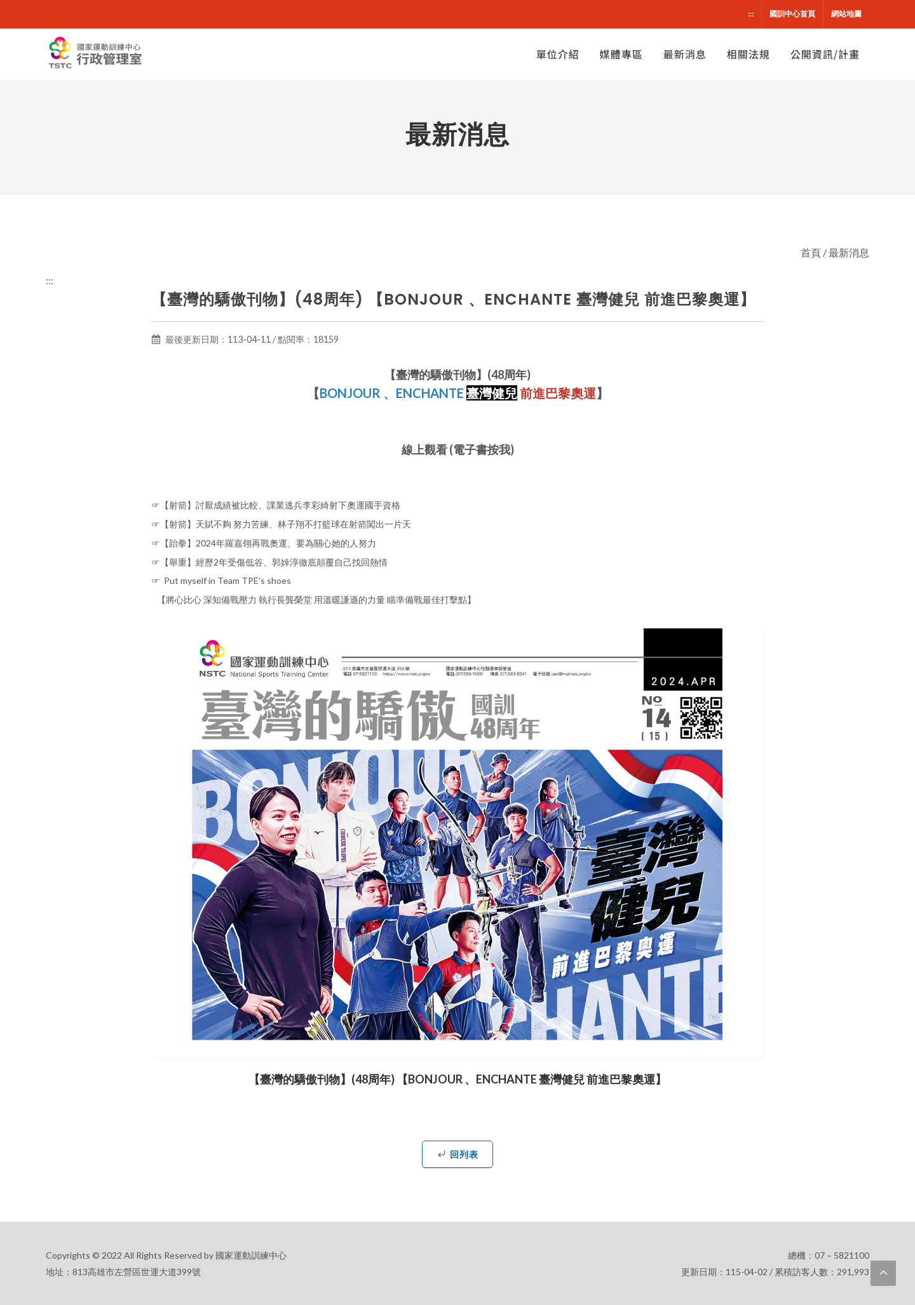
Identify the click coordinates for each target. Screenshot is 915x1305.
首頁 (811, 252)
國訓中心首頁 (792, 13)
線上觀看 (424, 449)
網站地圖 (846, 13)
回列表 (457, 1154)
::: (751, 13)
